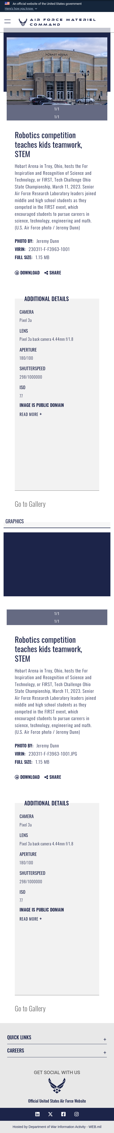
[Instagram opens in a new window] (76, 1114)
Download (27, 272)
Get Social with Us (57, 1072)
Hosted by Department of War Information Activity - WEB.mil (57, 1127)
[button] (21, 8)
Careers (15, 1050)
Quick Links (19, 1037)
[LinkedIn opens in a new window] (37, 1114)
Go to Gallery (30, 503)
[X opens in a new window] (50, 1114)
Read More (30, 414)
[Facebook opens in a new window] (63, 1114)
